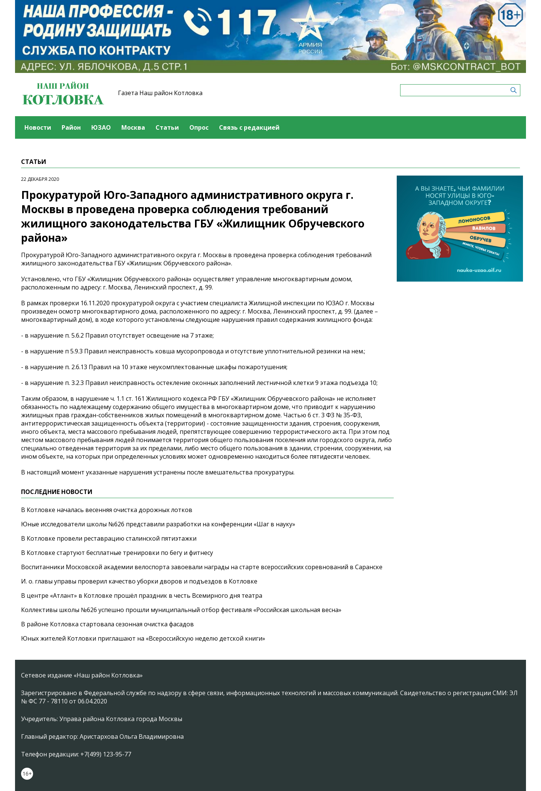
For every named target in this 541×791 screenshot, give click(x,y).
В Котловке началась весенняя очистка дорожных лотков (106, 510)
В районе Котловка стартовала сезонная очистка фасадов (107, 624)
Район (71, 127)
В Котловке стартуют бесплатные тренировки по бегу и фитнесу (117, 553)
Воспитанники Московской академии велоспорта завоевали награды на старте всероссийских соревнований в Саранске (201, 567)
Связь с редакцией (249, 127)
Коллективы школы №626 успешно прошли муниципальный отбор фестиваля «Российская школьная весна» (181, 610)
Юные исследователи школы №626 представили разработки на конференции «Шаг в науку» (158, 524)
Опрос (199, 127)
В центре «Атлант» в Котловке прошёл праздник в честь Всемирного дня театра (141, 595)
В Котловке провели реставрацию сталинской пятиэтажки (108, 538)
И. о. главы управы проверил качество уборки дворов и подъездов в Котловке (139, 581)
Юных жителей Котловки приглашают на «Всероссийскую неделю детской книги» (143, 638)
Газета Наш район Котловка (160, 93)
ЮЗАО (101, 127)
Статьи (167, 127)
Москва (133, 127)
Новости (37, 127)
